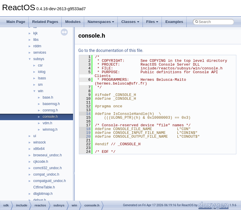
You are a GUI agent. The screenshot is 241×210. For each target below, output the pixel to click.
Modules (73, 22)
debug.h (39, 200)
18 (85, 129)
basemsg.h (51, 104)
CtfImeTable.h (44, 187)
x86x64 (39, 149)
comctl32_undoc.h (47, 168)
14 (85, 113)
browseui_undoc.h (47, 155)
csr (40, 65)
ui (34, 136)
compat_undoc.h (46, 174)
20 (85, 136)
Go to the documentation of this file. (110, 50)
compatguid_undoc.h (49, 181)
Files (152, 22)
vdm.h (47, 123)
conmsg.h (50, 110)
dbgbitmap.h (43, 194)
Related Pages (45, 22)
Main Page (15, 22)
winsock (39, 142)
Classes (130, 22)
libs (36, 40)
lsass (42, 78)
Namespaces (101, 22)
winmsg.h (50, 129)
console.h (50, 117)
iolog (41, 72)
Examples (174, 22)
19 (85, 132)
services (39, 52)
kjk (35, 33)
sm (40, 85)
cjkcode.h (40, 162)
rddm (37, 46)
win (40, 91)
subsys (38, 59)
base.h (48, 97)
